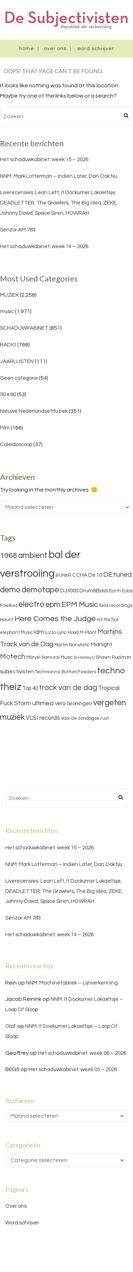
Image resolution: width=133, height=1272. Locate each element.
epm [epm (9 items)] (52, 604)
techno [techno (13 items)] (111, 670)
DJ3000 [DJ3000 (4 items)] (69, 590)
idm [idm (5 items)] (39, 632)
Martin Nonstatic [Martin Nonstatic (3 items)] (72, 644)
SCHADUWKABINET (24, 328)
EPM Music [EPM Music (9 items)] (79, 604)
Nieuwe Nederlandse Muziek (34, 411)
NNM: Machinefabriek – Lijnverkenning (72, 983)
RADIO (8, 344)
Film (5, 428)
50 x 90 (8, 394)
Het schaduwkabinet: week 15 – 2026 (44, 159)
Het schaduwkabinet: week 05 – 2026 (73, 1069)
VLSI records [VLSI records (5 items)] (43, 718)
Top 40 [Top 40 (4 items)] (30, 688)
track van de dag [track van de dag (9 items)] (68, 687)
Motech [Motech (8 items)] (12, 656)
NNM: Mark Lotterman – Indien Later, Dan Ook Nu (58, 176)
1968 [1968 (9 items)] (8, 555)
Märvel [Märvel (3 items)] (33, 657)
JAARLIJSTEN (17, 361)
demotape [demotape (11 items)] (40, 590)
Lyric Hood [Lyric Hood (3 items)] (68, 632)
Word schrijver (95, 48)
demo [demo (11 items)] (10, 590)
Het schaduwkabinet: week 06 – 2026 (82, 1053)
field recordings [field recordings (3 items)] (115, 605)
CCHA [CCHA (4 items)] (79, 575)
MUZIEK (9, 295)
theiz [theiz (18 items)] (10, 687)
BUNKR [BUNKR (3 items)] (63, 575)
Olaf (10, 1026)
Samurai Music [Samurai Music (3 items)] (57, 657)
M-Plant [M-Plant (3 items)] (88, 632)
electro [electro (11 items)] (31, 604)
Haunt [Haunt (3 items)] (6, 619)
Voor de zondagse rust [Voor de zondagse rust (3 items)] (85, 718)
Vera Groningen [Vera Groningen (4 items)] (73, 703)
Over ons (55, 48)
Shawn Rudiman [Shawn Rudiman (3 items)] (113, 657)
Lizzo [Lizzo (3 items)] (50, 632)
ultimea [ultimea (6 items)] (43, 703)
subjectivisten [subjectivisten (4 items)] (17, 671)
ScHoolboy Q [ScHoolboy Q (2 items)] (84, 657)
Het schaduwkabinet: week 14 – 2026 (44, 246)
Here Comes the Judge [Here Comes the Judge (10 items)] (55, 619)
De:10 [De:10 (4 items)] (95, 575)
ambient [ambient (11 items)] (33, 555)
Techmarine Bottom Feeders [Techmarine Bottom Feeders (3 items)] (65, 671)
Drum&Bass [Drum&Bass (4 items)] (93, 590)
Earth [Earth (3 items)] (115, 590)
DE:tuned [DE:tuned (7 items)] (117, 574)
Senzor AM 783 (17, 229)
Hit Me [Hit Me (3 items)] (103, 619)
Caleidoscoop (16, 444)
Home (26, 48)
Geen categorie (19, 378)
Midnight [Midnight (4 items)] (101, 644)
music (7, 311)
